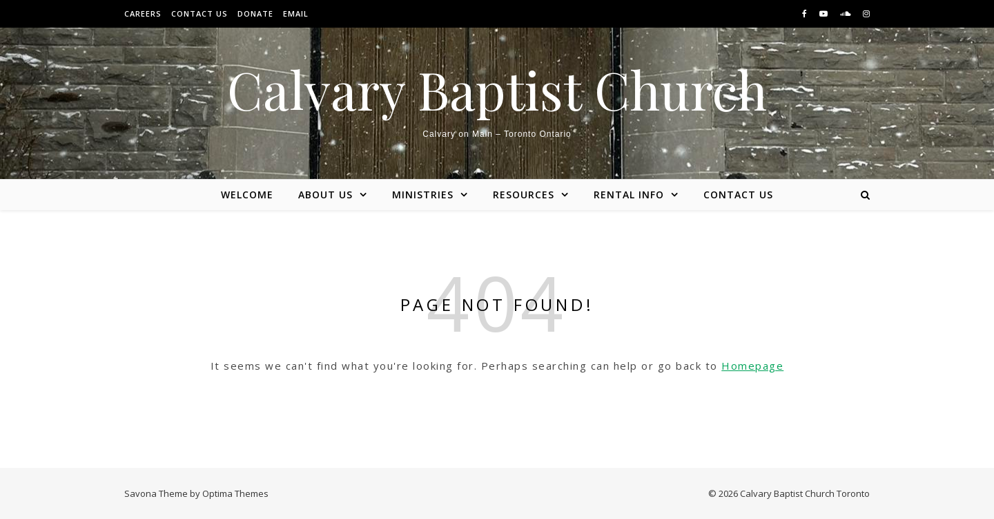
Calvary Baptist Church (497, 89)
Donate (255, 13)
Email (296, 13)
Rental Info (629, 194)
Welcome (247, 194)
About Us (325, 194)
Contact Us (199, 13)
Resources (523, 194)
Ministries (423, 194)
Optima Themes (235, 493)
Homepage (752, 365)
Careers (143, 13)
